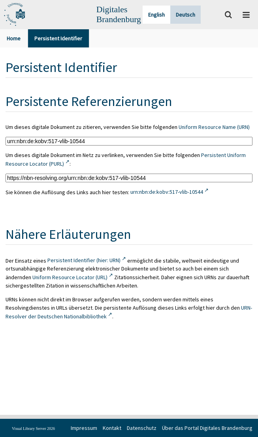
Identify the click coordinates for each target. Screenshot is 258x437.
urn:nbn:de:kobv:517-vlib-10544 (166, 191)
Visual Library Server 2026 (33, 428)
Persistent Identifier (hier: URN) (84, 260)
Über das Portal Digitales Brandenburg (207, 427)
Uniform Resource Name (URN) (214, 127)
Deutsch (185, 14)
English (156, 14)
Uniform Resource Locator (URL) (69, 277)
